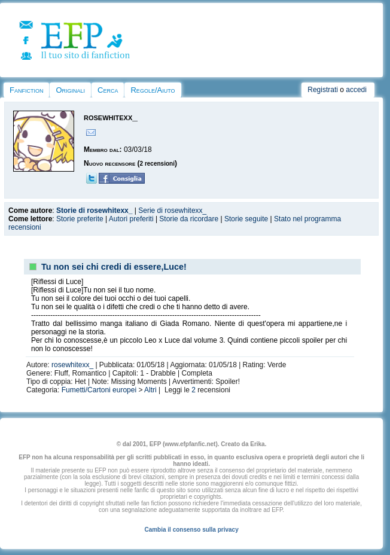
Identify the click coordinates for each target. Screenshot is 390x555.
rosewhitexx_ (72, 365)
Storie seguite (246, 219)
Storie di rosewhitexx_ (94, 210)
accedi (356, 90)
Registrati (322, 90)
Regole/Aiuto (152, 90)
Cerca (108, 90)
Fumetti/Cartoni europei (99, 390)
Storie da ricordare (188, 219)
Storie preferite (79, 219)
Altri (150, 390)
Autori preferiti (131, 219)
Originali (70, 90)
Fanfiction (26, 90)
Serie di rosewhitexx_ (172, 210)
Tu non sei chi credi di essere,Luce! (114, 267)
